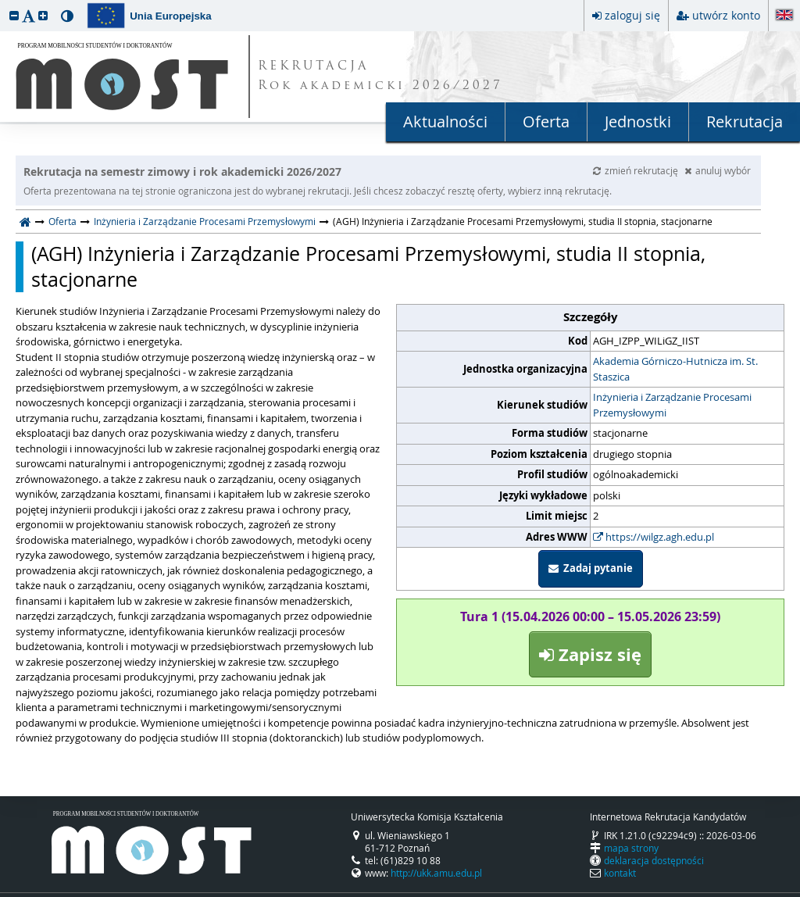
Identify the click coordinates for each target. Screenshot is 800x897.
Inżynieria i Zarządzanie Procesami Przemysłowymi (205, 221)
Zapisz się (590, 654)
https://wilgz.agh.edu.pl (653, 537)
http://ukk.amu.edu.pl (436, 873)
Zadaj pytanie (590, 568)
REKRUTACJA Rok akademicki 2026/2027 (380, 76)
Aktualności (445, 121)
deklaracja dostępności (654, 860)
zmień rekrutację (636, 170)
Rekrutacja (744, 121)
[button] (14, 15)
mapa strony (631, 848)
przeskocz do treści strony (4, 4)
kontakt (620, 873)
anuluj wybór (717, 170)
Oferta (546, 121)
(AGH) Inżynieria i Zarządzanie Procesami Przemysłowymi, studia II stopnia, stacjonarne (368, 266)
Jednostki (638, 121)
